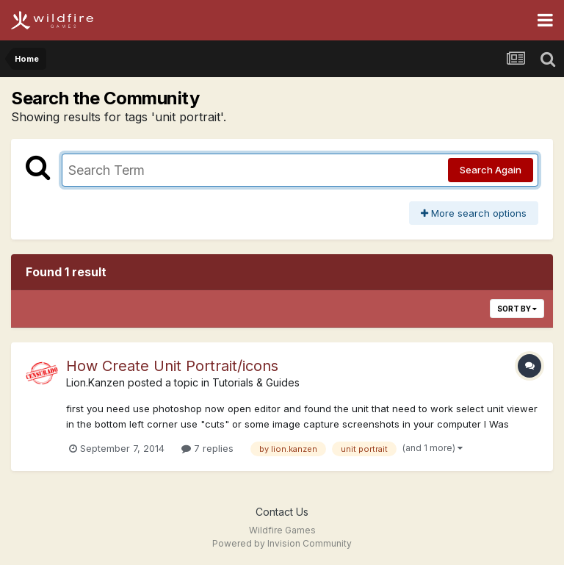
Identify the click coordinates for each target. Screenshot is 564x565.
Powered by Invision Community (282, 543)
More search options (474, 213)
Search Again (490, 170)
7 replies (207, 448)
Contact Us (282, 511)
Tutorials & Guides (256, 382)
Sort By (517, 308)
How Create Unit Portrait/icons (172, 366)
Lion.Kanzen (95, 382)
